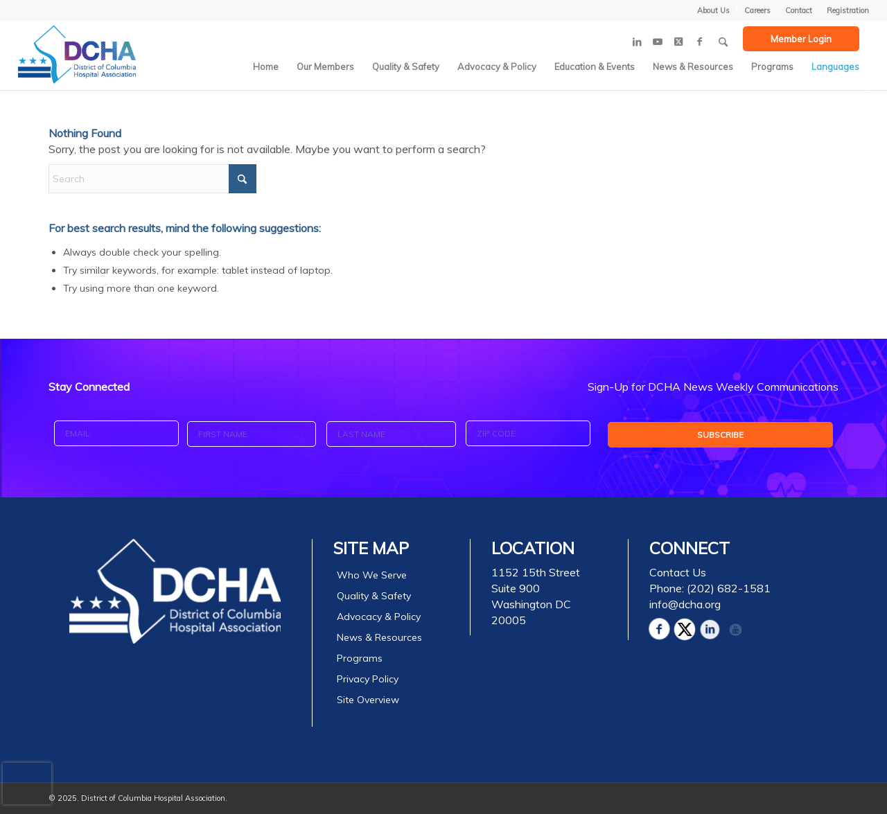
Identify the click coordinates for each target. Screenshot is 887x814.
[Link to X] (678, 41)
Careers (757, 10)
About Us (713, 10)
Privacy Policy (367, 679)
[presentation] (27, 783)
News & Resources (379, 637)
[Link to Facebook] (699, 41)
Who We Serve (372, 575)
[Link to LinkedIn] (636, 41)
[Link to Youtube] (657, 41)
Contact (798, 10)
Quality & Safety (374, 596)
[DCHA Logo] (77, 54)
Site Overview (368, 699)
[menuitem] (713, 10)
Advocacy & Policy (379, 616)
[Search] (723, 37)
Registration (848, 10)
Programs (360, 658)
